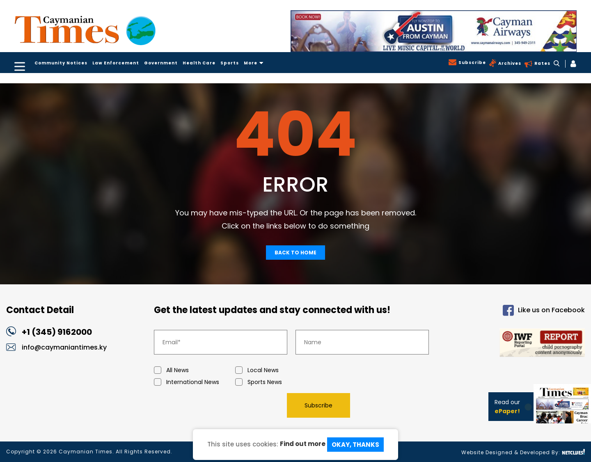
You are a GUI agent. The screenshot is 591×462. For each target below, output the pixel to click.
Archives (509, 63)
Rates (541, 63)
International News (194, 382)
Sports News (275, 382)
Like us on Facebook (544, 310)
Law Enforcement (115, 63)
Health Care (199, 63)
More (253, 63)
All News (194, 370)
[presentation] (216, 405)
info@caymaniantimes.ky (64, 347)
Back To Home (295, 252)
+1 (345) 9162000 (57, 332)
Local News (275, 370)
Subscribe (471, 62)
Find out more (302, 443)
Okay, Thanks (355, 444)
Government (161, 63)
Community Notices (60, 63)
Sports (229, 63)
